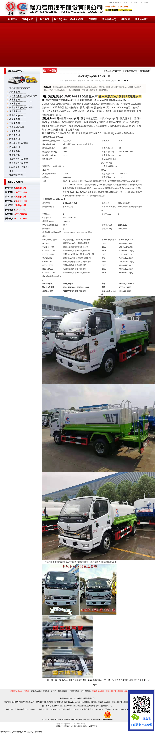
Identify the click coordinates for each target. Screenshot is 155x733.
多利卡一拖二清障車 (59, 691)
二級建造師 (80, 726)
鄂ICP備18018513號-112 (92, 719)
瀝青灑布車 (14, 155)
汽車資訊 (93, 19)
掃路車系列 (14, 119)
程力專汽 (46, 133)
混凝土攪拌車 (15, 111)
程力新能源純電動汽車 (19, 88)
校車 (11, 171)
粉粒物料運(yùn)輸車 (18, 143)
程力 (65, 141)
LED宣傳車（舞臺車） (19, 167)
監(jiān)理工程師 (91, 726)
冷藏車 (67, 726)
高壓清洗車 (14, 151)
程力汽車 (134, 2)
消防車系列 (14, 123)
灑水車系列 (14, 99)
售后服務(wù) (109, 19)
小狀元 (72, 726)
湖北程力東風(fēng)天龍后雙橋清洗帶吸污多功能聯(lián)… (77, 680)
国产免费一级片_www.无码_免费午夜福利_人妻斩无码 (21, 732)
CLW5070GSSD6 (122, 81)
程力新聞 (44, 19)
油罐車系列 (14, 131)
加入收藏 (123, 2)
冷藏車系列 (14, 147)
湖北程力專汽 (129, 71)
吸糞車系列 (14, 139)
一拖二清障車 (74, 691)
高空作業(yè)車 (16, 115)
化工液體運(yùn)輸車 (18, 159)
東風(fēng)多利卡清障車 (40, 691)
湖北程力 (12, 19)
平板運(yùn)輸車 (16, 127)
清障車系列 (14, 92)
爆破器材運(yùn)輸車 (18, 163)
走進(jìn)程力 (28, 19)
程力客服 (144, 2)
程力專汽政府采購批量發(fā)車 (23, 96)
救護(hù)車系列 (16, 175)
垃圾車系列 (14, 103)
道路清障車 (85, 691)
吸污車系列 (14, 135)
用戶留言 (125, 19)
